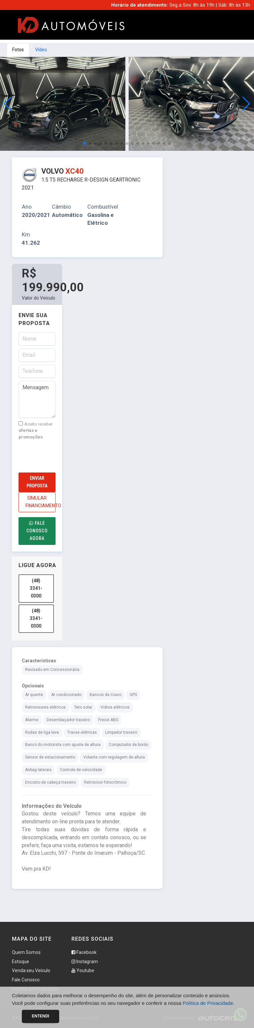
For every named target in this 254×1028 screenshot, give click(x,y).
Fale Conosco (26, 979)
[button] (246, 104)
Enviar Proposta (36, 481)
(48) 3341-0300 (36, 588)
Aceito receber (36, 430)
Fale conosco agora (37, 530)
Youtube (82, 970)
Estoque (20, 961)
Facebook (84, 952)
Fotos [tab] (18, 49)
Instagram (84, 961)
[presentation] (69, 456)
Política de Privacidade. (208, 1003)
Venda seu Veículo (31, 970)
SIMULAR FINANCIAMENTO (40, 501)
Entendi (40, 1016)
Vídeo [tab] (41, 49)
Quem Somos (26, 952)
